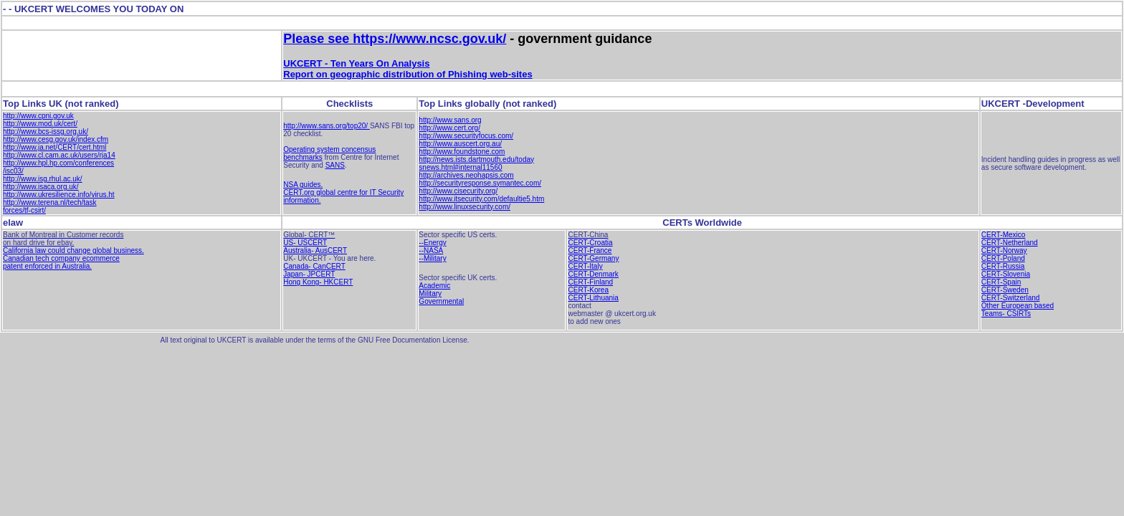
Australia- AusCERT (315, 250)
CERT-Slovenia (1005, 274)
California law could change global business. (73, 250)
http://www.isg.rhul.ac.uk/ (42, 179)
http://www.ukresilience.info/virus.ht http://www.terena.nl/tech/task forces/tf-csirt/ (59, 202)
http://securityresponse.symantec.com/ (480, 183)
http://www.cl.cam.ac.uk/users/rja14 (59, 155)
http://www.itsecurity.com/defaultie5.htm (481, 199)
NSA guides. (303, 184)
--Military (432, 258)
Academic (434, 286)
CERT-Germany (593, 258)
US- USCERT (305, 243)
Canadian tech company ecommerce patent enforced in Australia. (61, 262)
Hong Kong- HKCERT (318, 282)
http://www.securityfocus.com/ (466, 136)
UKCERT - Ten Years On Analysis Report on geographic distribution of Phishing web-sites (407, 69)
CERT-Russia (1002, 266)
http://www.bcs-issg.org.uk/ (45, 131)
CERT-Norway (1004, 250)
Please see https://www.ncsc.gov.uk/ (394, 39)
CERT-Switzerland (1010, 298)
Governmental (441, 301)
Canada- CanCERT (314, 266)
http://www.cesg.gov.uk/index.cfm (55, 139)
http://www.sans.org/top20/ (326, 126)
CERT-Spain (1001, 282)
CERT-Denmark (593, 274)
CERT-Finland (590, 282)
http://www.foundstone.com (462, 152)
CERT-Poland (1003, 258)
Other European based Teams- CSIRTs (1017, 309)
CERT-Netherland (1009, 243)
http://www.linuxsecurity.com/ (464, 207)
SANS (335, 165)
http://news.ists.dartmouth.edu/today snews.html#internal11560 (476, 163)
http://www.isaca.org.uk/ (41, 187)
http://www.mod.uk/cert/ (40, 124)
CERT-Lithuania (593, 298)
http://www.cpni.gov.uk (38, 116)
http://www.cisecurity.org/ (458, 191)
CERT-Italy (585, 266)
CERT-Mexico (1003, 235)
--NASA (431, 250)
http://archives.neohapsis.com (466, 175)
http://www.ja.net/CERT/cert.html (54, 147)
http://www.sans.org (450, 120)
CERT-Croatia (590, 243)
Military (430, 293)
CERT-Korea (588, 290)
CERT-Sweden (1005, 290)
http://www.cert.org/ (449, 128)
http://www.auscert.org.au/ (460, 144)
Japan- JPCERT (309, 274)
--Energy (432, 243)
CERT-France (589, 250)
